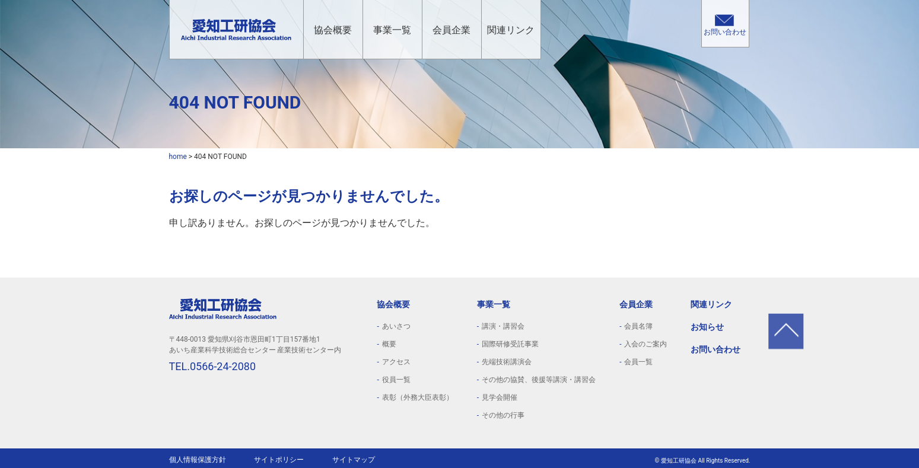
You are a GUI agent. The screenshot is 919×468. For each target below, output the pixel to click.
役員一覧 (396, 379)
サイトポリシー (279, 460)
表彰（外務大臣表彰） (417, 397)
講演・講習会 (503, 326)
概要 (389, 344)
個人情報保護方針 (197, 460)
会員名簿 (638, 326)
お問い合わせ (725, 32)
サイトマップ (353, 460)
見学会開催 (499, 397)
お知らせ (707, 327)
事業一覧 (392, 30)
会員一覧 (638, 362)
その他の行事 (503, 415)
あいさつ (396, 326)
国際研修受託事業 (510, 344)
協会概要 (333, 30)
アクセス (396, 362)
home (178, 156)
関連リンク (511, 30)
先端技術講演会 (507, 362)
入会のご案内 (645, 344)
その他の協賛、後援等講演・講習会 (539, 379)
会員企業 (451, 30)
